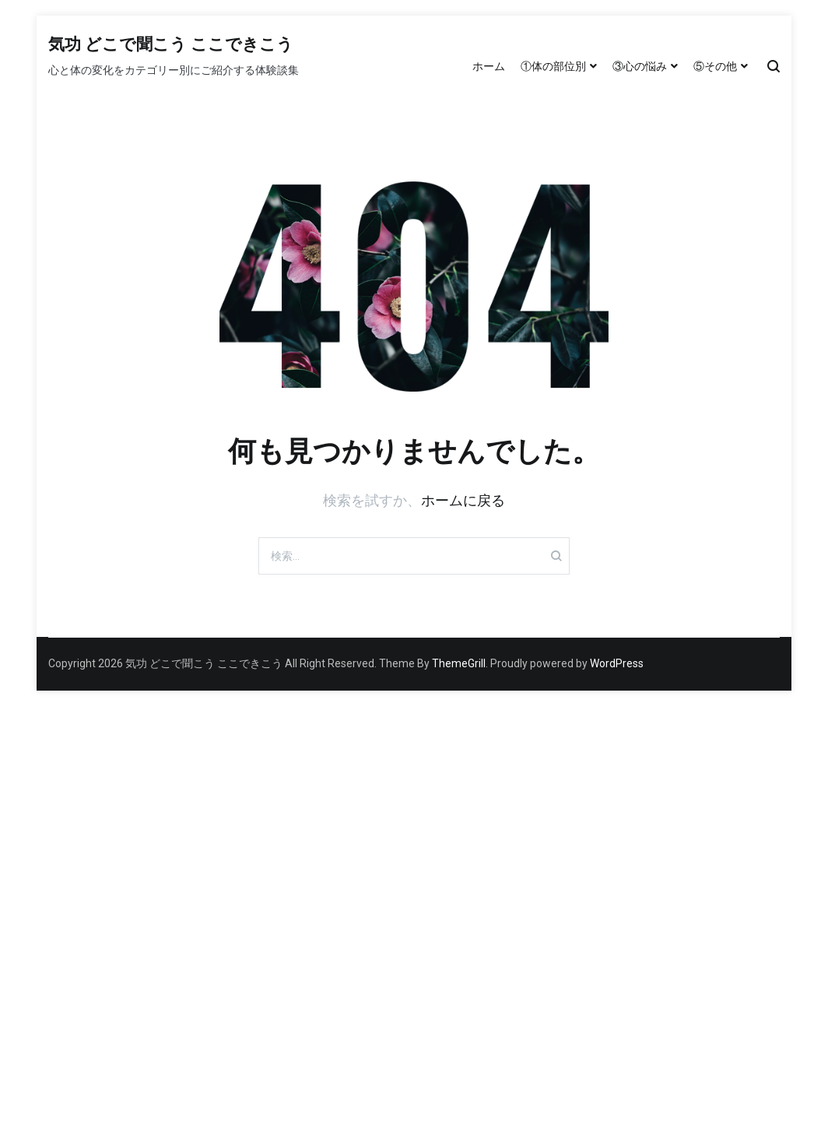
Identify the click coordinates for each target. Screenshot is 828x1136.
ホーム (488, 66)
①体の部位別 (553, 66)
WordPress (617, 663)
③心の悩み (639, 66)
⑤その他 (715, 66)
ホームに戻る (463, 500)
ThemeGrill (459, 663)
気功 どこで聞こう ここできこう (170, 45)
